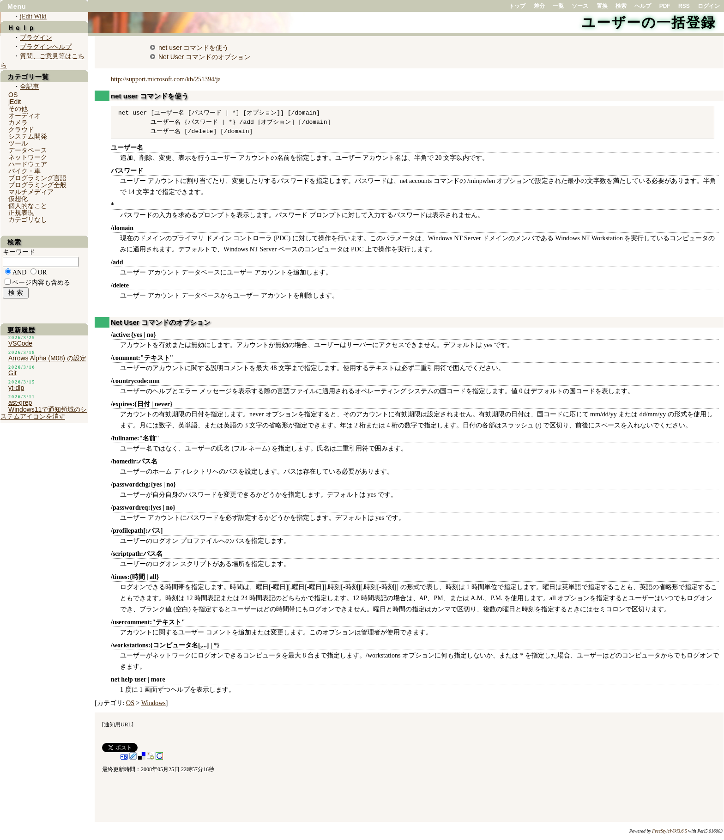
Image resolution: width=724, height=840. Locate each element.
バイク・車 (24, 171)
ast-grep (20, 402)
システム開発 (27, 136)
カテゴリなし (27, 219)
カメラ (18, 122)
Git (12, 373)
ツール (18, 143)
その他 (18, 108)
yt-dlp (16, 387)
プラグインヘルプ (46, 46)
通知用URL (118, 724)
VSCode (20, 343)
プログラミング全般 (37, 185)
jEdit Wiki (33, 16)
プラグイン (36, 37)
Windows (153, 703)
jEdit (14, 101)
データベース (27, 150)
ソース (580, 6)
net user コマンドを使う (193, 47)
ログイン (709, 6)
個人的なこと (27, 205)
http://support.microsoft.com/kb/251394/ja (166, 79)
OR (42, 272)
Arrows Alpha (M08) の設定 (47, 358)
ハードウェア (27, 164)
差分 (539, 6)
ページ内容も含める (41, 282)
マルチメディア (31, 191)
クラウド (21, 129)
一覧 (558, 6)
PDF (664, 6)
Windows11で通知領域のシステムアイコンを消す (43, 413)
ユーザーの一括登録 (648, 22)
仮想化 (18, 198)
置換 (602, 6)
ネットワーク (27, 157)
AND (19, 272)
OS (130, 703)
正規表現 (21, 212)
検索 (621, 6)
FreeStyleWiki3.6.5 (669, 831)
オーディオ (24, 115)
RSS (684, 6)
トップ (517, 6)
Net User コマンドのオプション (204, 57)
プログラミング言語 (37, 178)
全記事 (29, 86)
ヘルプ (642, 6)
